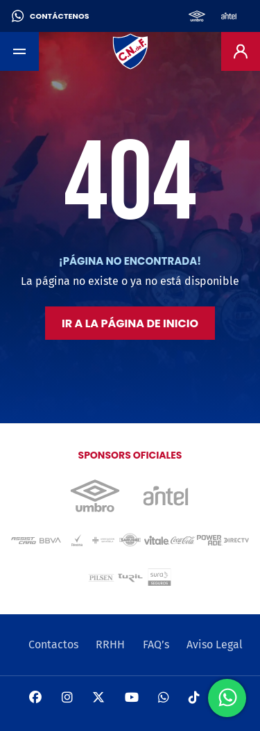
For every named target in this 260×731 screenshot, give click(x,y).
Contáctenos (50, 16)
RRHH (110, 644)
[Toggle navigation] (19, 51)
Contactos (53, 644)
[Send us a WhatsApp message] (227, 698)
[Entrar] (240, 51)
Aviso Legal (215, 644)
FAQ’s (156, 644)
